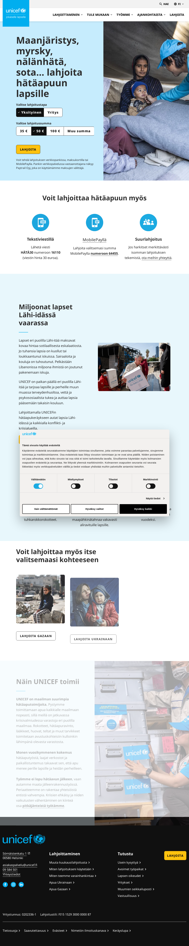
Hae (164, 4)
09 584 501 (10, 870)
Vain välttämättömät (46, 508)
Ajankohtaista (151, 15)
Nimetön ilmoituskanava (88, 931)
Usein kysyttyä (128, 862)
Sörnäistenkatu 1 (15, 853)
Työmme (125, 15)
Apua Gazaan (58, 889)
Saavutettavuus (35, 931)
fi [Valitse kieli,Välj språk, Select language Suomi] (179, 4)
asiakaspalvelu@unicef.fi (20, 865)
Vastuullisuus (127, 896)
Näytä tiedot (153, 498)
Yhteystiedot (11, 874)
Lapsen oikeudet (129, 876)
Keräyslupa (120, 931)
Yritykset (124, 882)
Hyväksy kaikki (143, 508)
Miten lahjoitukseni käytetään (70, 869)
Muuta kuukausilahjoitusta (68, 862)
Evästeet (58, 931)
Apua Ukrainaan (60, 882)
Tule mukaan (99, 15)
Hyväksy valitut (94, 508)
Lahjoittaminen (68, 15)
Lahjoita (177, 15)
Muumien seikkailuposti (135, 889)
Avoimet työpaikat (131, 869)
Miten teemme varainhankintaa (71, 876)
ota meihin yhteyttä (156, 257)
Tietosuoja (10, 931)
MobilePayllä (94, 239)
